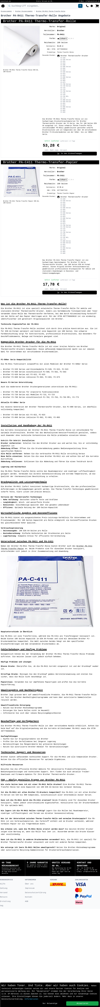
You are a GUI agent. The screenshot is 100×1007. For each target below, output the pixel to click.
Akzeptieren (82, 1003)
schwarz (63, 38)
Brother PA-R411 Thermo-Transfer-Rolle (50, 11)
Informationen (31, 999)
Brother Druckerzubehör (24, 11)
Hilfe (2, 982)
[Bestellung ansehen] (97, 6)
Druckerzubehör (6, 11)
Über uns (29, 982)
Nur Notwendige (50, 1003)
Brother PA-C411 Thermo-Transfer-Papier (40, 162)
